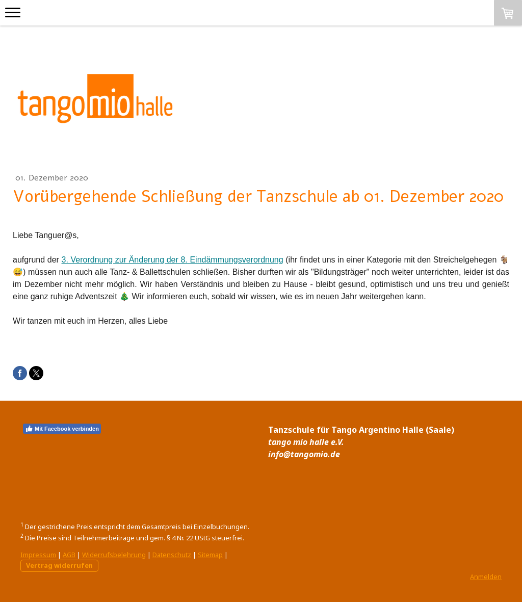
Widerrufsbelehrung (114, 554)
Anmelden (486, 576)
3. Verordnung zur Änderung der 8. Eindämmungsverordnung (172, 259)
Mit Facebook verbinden (62, 429)
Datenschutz (171, 554)
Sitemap (210, 554)
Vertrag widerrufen (59, 565)
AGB (69, 554)
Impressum (38, 554)
